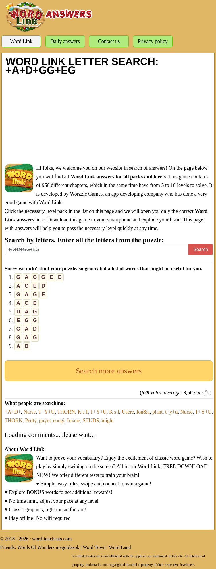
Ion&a (143, 412)
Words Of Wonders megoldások (48, 547)
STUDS (91, 420)
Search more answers (109, 371)
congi (59, 420)
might (108, 420)
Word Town (94, 547)
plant (157, 412)
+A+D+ (13, 412)
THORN (66, 412)
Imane (73, 420)
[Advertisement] (109, 119)
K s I (83, 412)
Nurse (29, 412)
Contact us (109, 41)
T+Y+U (46, 412)
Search (200, 249)
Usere (128, 412)
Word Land (120, 547)
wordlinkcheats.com (52, 538)
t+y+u (171, 412)
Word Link (21, 41)
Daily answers (65, 41)
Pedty (30, 420)
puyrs (45, 420)
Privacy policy (152, 41)
